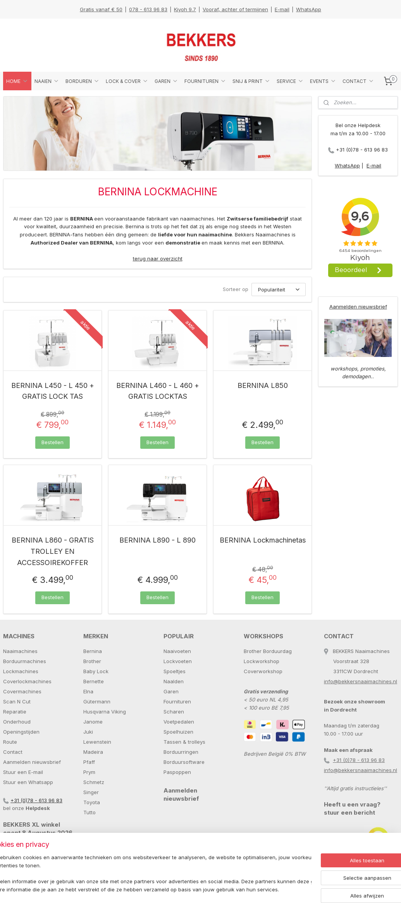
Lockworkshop (261, 661)
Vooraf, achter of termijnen (235, 9)
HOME (17, 81)
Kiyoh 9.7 (185, 9)
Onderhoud (17, 722)
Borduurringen (180, 752)
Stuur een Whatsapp (28, 782)
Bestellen (52, 442)
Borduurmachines (24, 661)
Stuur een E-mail (23, 772)
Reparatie (14, 711)
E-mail (282, 9)
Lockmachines (20, 671)
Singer (91, 792)
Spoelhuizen (178, 732)
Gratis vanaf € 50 (101, 9)
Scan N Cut (17, 701)
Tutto (89, 812)
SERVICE (290, 81)
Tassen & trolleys (184, 742)
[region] (149, 874)
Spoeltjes (174, 671)
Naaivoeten (177, 651)
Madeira (93, 752)
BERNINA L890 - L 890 (157, 540)
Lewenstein (97, 742)
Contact (12, 752)
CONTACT (358, 81)
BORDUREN (82, 81)
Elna (88, 691)
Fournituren (177, 701)
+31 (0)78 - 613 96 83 (362, 149)
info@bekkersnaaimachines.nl (360, 681)
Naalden (173, 681)
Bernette (93, 681)
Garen (171, 691)
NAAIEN (46, 81)
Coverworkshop (263, 671)
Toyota (91, 802)
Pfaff (89, 762)
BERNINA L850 (263, 385)
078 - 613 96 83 (148, 9)
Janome (93, 722)
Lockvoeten (177, 661)
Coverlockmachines (27, 681)
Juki (88, 732)
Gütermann (96, 701)
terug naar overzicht (157, 258)
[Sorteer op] (278, 289)
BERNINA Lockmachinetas (263, 540)
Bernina (92, 651)
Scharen (173, 711)
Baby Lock (95, 671)
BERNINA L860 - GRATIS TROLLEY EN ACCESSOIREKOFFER (53, 551)
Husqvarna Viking (104, 711)
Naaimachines (20, 651)
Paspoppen (177, 772)
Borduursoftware (184, 762)
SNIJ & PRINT (251, 81)
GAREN (166, 81)
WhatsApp (308, 9)
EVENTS (323, 81)
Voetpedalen (178, 722)
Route (10, 742)
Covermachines (22, 691)
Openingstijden (21, 732)
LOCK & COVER (127, 81)
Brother (92, 661)
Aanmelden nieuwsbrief (358, 306)
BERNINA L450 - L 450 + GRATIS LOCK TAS (52, 391)
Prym (89, 772)
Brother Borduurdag (268, 651)
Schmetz (93, 782)
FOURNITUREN (205, 81)
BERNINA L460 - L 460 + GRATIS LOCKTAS (157, 391)
